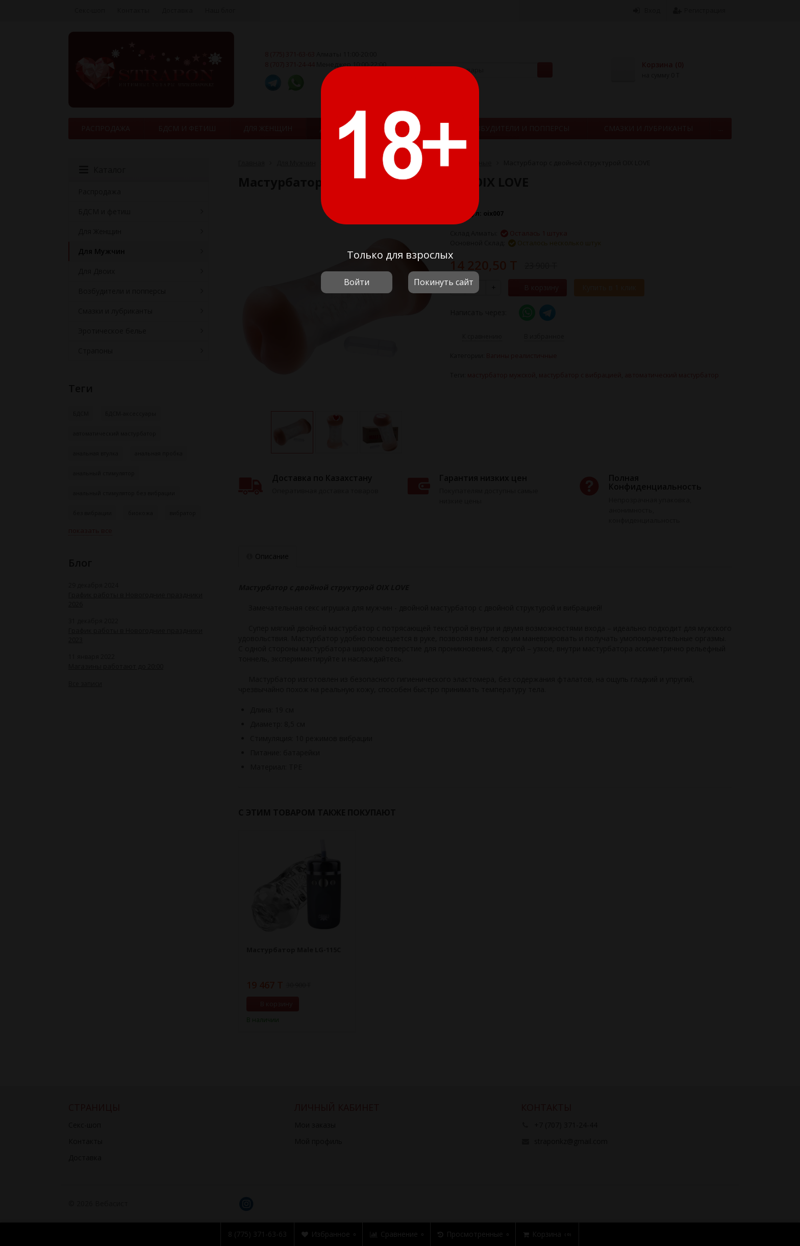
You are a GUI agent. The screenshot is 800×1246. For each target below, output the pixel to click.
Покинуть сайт (443, 282)
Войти (356, 282)
